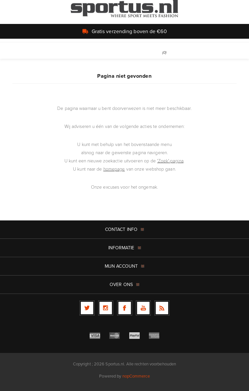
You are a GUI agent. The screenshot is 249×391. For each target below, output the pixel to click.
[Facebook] (124, 308)
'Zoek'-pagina (170, 160)
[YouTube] (143, 308)
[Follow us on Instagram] (105, 308)
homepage (114, 169)
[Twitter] (87, 308)
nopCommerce (136, 376)
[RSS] (162, 308)
